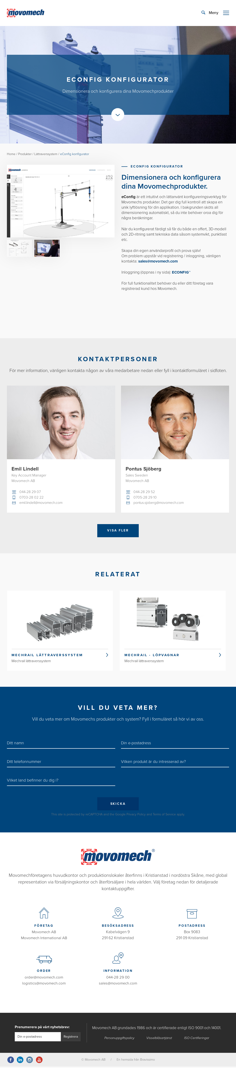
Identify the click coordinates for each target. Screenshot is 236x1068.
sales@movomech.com (118, 984)
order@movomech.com (43, 978)
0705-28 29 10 (145, 497)
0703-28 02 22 (31, 497)
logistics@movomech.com (44, 984)
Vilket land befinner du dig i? (32, 782)
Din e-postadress (136, 744)
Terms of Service (164, 816)
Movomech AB (44, 933)
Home (11, 154)
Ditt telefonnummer (24, 763)
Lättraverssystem (46, 154)
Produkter (25, 154)
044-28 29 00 (118, 978)
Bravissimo (147, 1061)
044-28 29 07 (30, 492)
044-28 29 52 (144, 492)
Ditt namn (15, 744)
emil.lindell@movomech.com (42, 503)
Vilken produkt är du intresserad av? (153, 763)
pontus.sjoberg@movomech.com (159, 503)
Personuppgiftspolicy (119, 1039)
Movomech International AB (44, 939)
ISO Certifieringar (197, 1039)
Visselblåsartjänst (160, 1039)
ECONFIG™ (181, 272)
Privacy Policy (136, 816)
